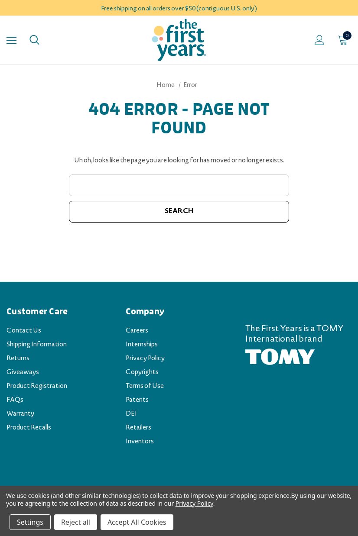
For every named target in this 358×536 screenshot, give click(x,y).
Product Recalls (29, 428)
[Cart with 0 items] (344, 40)
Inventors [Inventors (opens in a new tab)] (140, 442)
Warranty (20, 414)
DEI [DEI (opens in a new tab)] (131, 414)
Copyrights (142, 373)
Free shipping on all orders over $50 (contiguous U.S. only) (179, 9)
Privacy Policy (145, 359)
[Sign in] (320, 40)
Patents (137, 400)
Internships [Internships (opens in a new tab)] (142, 345)
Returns (18, 359)
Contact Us (24, 331)
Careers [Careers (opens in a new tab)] (137, 331)
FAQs (15, 400)
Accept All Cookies (136, 522)
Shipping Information (37, 345)
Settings (30, 522)
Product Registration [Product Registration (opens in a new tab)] (37, 387)
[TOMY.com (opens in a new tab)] (280, 358)
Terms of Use (145, 387)
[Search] (34, 40)
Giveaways (23, 373)
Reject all (75, 522)
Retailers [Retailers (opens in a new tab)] (138, 428)
